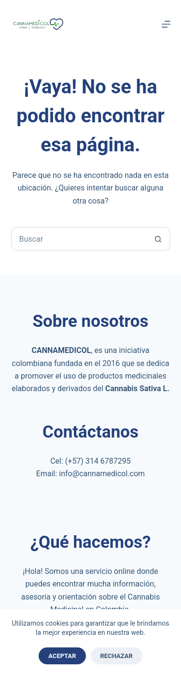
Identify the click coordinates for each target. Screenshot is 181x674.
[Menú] (166, 24)
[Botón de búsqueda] (158, 239)
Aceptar (62, 655)
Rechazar (116, 655)
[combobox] (79, 239)
